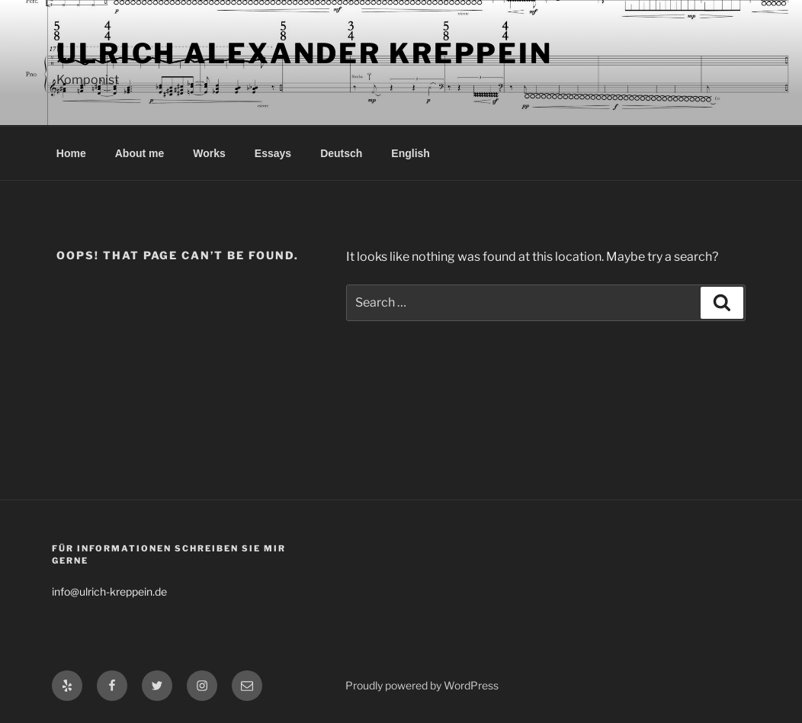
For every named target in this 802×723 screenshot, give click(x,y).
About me (140, 153)
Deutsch (341, 153)
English (410, 153)
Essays (273, 153)
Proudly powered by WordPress (422, 685)
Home (71, 153)
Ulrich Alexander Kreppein (304, 53)
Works (209, 153)
